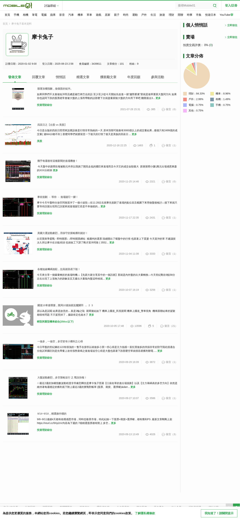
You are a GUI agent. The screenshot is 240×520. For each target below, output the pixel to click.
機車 (80, 14)
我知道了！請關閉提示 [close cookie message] (219, 513)
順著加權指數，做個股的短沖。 (55, 88)
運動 (135, 14)
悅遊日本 (210, 14)
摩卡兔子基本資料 (21, 23)
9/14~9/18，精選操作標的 (51, 413)
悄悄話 (61, 77)
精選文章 (82, 77)
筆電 (34, 14)
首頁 (7, 14)
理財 (171, 14)
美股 (39, 141)
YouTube (226, 15)
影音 (62, 14)
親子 (116, 14)
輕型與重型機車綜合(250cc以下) (55, 321)
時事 (189, 14)
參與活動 (157, 77)
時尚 (125, 14)
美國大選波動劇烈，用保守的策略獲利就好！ (62, 233)
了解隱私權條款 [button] (145, 513)
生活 (153, 14)
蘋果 (53, 14)
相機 (25, 14)
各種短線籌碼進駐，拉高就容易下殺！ (58, 269)
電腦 (44, 14)
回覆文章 (38, 77)
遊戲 (98, 14)
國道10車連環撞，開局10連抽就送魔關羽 (60, 305)
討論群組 (50, 5)
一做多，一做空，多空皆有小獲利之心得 (60, 341)
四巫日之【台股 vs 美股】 (52, 124)
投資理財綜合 (44, 104)
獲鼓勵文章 (108, 77)
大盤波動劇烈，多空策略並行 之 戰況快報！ (62, 377)
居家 (107, 14)
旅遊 (162, 14)
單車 (89, 14)
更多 (158, 98)
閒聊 (180, 14)
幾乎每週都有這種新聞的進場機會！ (57, 160)
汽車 (71, 14)
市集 (198, 14)
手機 (16, 14)
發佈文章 (14, 77)
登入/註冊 (231, 5)
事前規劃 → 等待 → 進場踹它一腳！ (57, 197)
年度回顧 (133, 77)
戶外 (144, 14)
